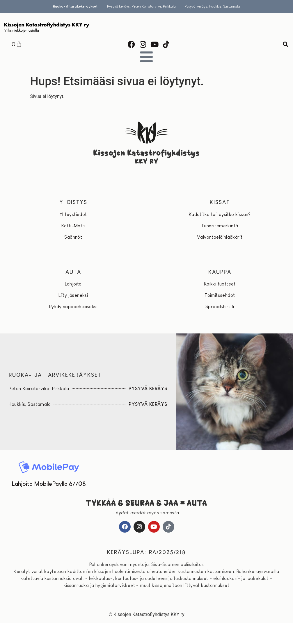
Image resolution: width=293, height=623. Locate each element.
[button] (285, 44)
